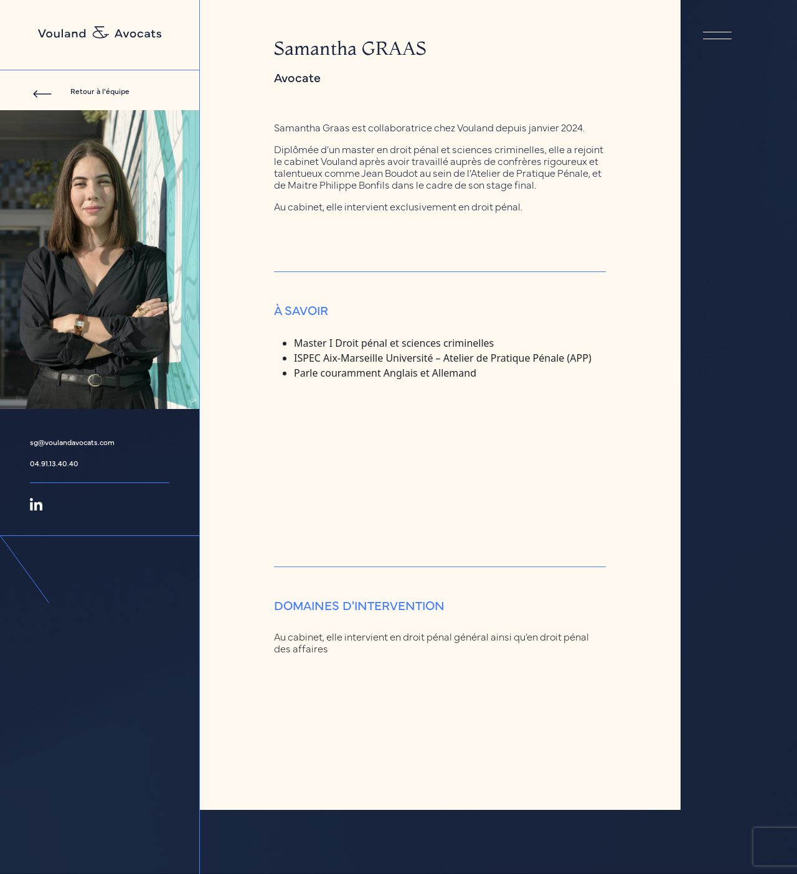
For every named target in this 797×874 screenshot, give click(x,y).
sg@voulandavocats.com (72, 442)
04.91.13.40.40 (54, 463)
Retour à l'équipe (100, 91)
